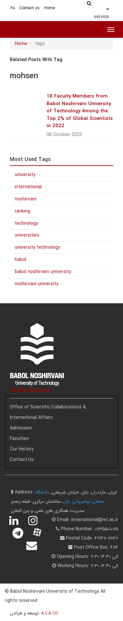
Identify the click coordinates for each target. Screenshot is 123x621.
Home (49, 8)
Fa (12, 8)
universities (27, 235)
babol (20, 259)
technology (26, 223)
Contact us (29, 8)
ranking (22, 211)
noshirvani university (36, 284)
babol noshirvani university (43, 271)
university (25, 174)
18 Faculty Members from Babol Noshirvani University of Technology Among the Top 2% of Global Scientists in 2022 (80, 111)
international (28, 187)
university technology (37, 247)
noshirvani (25, 199)
